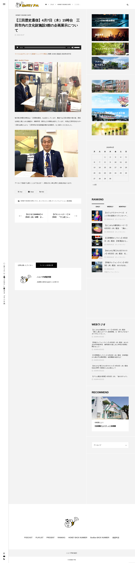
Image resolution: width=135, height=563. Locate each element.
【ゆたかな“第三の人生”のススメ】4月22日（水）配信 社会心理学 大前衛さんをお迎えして (110, 367)
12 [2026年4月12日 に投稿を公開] (126, 162)
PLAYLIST (39, 537)
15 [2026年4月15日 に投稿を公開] (105, 167)
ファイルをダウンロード (23, 54)
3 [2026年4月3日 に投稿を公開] (115, 157)
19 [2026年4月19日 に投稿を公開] (126, 167)
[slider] (45, 47)
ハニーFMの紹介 (71, 553)
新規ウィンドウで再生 (39, 54)
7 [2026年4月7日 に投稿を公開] (99, 162)
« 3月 (95, 185)
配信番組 (69, 201)
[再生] (17, 47)
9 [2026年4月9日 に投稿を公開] (110, 162)
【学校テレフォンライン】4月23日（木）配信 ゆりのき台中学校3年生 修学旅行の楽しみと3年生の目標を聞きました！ (110, 344)
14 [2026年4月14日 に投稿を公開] (100, 167)
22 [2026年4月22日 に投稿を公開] (105, 173)
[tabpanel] (110, 414)
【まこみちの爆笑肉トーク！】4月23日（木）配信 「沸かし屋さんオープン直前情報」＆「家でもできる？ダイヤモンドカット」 (110, 332)
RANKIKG (61, 537)
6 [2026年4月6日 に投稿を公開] (94, 162)
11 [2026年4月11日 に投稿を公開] (121, 162)
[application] (48, 47)
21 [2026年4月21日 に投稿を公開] (100, 173)
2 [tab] (110, 417)
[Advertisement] (48, 242)
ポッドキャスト (43, 201)
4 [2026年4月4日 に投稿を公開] (120, 157)
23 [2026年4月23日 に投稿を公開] (110, 173)
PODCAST (28, 537)
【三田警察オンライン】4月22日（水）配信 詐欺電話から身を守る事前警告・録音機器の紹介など (110, 356)
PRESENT (51, 537)
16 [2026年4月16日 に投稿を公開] (110, 167)
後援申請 (115, 537)
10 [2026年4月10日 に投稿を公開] (115, 162)
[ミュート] (73, 47)
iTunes (26, 60)
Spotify (21, 60)
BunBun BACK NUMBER (99, 537)
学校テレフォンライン (111, 272)
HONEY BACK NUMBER (77, 537)
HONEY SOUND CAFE (27, 201)
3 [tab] (112, 417)
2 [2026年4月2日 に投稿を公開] (110, 157)
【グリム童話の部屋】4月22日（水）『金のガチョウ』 (110, 376)
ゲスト (36, 201)
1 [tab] (108, 417)
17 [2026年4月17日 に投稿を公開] (115, 167)
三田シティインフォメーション (57, 201)
